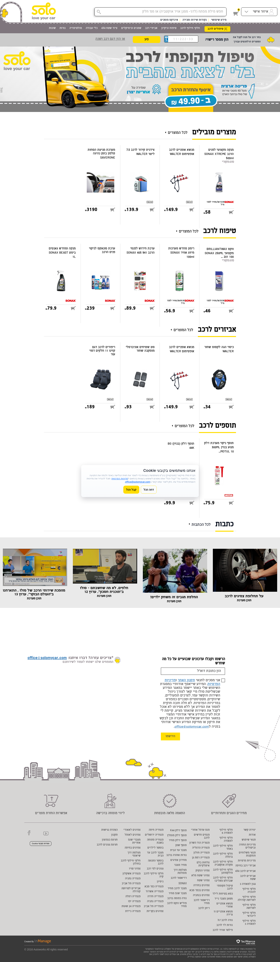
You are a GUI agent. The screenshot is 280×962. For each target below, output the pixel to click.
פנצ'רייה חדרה (155, 896)
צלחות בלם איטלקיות (203, 864)
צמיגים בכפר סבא (200, 890)
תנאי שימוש (249, 839)
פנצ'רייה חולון (201, 852)
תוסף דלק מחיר (178, 840)
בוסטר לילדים (155, 847)
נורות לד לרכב (224, 925)
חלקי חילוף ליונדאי (249, 915)
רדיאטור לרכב (179, 878)
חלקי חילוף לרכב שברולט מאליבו (223, 879)
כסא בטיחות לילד (222, 893)
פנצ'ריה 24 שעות (131, 906)
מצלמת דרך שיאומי (134, 854)
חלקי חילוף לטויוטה (249, 907)
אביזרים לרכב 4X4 (245, 871)
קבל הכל (131, 489)
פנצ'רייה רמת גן (201, 857)
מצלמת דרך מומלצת (180, 872)
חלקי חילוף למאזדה (226, 840)
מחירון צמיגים (178, 860)
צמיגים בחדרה (201, 885)
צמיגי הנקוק (203, 870)
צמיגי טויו (135, 868)
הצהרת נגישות (109, 830)
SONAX (183, 883)
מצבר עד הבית (178, 850)
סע (147, 39)
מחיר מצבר (180, 865)
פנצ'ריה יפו (134, 901)
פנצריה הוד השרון (199, 843)
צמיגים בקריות (155, 911)
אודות (252, 835)
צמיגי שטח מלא (200, 875)
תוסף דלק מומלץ (177, 835)
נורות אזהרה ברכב (176, 855)
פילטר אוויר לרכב (223, 930)
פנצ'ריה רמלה (133, 896)
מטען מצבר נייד (224, 898)
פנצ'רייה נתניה (155, 901)
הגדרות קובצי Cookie (40, 844)
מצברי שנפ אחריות (134, 841)
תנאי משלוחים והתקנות (247, 854)
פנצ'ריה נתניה (133, 878)
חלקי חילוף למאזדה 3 (249, 923)
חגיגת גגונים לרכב (107, 844)
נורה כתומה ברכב (177, 898)
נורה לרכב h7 (225, 920)
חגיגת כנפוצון (110, 839)
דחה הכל (149, 489)
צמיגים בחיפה (133, 847)
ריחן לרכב (204, 908)
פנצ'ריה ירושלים (154, 835)
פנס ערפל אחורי (200, 830)
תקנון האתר (186, 680)
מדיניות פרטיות (247, 860)
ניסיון (160, 881)
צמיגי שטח (203, 880)
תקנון (114, 835)
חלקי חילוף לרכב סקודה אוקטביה (223, 863)
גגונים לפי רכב (155, 868)
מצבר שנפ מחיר (178, 893)
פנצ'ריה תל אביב (131, 883)
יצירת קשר (249, 830)
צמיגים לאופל (133, 835)
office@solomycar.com (192, 727)
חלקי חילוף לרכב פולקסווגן (223, 871)
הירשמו (170, 736)
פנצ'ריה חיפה (156, 830)
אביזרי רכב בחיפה (245, 865)
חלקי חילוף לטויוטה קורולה (247, 899)
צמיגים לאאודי (132, 830)
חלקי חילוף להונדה (249, 891)
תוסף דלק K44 (178, 830)
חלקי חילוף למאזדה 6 (226, 832)
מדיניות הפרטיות (120, 478)
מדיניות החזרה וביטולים (247, 846)
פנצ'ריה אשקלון (132, 873)
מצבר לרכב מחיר (177, 888)
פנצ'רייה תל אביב (154, 906)
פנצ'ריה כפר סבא (154, 886)
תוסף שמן (181, 845)
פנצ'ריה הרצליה (201, 847)
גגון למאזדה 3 (248, 884)
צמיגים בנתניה (201, 895)
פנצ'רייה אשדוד (155, 891)
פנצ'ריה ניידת (133, 911)
